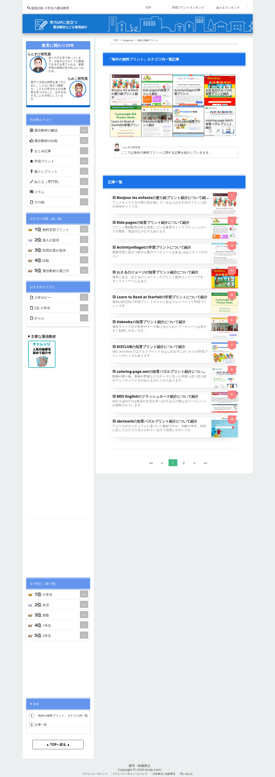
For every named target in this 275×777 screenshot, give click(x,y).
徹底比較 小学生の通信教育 (48, 8)
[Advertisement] (58, 546)
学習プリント (59, 161)
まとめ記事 (59, 151)
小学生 (61, 594)
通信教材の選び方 (61, 270)
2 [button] (184, 462)
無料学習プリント (61, 229)
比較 (61, 260)
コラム (59, 191)
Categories (127, 40)
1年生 (61, 625)
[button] (151, 462)
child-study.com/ (149, 769)
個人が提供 (61, 239)
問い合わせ (186, 773)
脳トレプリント (59, 171)
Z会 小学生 (59, 308)
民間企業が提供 (61, 250)
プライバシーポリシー (94, 773)
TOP (148, 7)
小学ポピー (59, 297)
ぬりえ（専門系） (59, 181)
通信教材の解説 (59, 130)
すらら (59, 318)
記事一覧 (38, 724)
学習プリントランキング (188, 7)
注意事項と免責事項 (164, 773)
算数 (61, 614)
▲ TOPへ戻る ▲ (58, 744)
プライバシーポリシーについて (130, 773)
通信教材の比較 (59, 140)
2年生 (61, 635)
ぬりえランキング (228, 7)
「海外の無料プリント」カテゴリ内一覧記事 (61, 716)
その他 (59, 202)
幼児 (61, 604)
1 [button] (173, 462)
